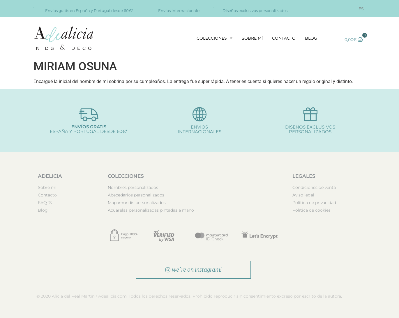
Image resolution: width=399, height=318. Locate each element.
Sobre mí (252, 38)
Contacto (284, 38)
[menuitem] (361, 8)
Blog (311, 38)
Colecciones (214, 38)
